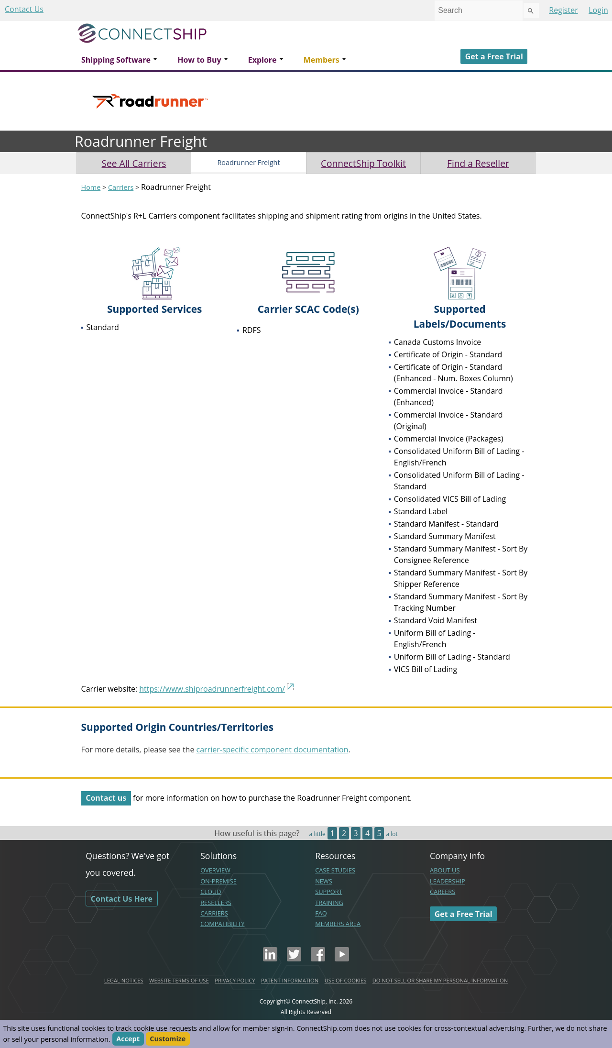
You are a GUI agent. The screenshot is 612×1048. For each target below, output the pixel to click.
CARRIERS (214, 913)
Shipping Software (116, 60)
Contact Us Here (122, 898)
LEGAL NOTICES (123, 980)
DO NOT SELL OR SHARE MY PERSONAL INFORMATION (440, 980)
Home (91, 187)
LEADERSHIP (447, 881)
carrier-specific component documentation (273, 749)
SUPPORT (328, 891)
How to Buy (199, 60)
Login (598, 10)
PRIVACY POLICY (235, 980)
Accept (128, 1039)
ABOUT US (444, 870)
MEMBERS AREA (338, 923)
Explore (262, 60)
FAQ (321, 913)
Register (563, 10)
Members (321, 60)
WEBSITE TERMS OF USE (179, 980)
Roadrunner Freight (248, 162)
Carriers (120, 187)
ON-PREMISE (218, 881)
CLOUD (210, 891)
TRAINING (329, 902)
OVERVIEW (215, 870)
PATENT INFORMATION (289, 980)
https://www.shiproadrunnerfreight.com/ (212, 689)
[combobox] (478, 10)
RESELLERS (215, 902)
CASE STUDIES (335, 870)
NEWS (323, 881)
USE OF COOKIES (346, 980)
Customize (168, 1039)
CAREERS (442, 891)
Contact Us (24, 9)
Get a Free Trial (494, 56)
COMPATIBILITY (222, 923)
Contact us (106, 798)
